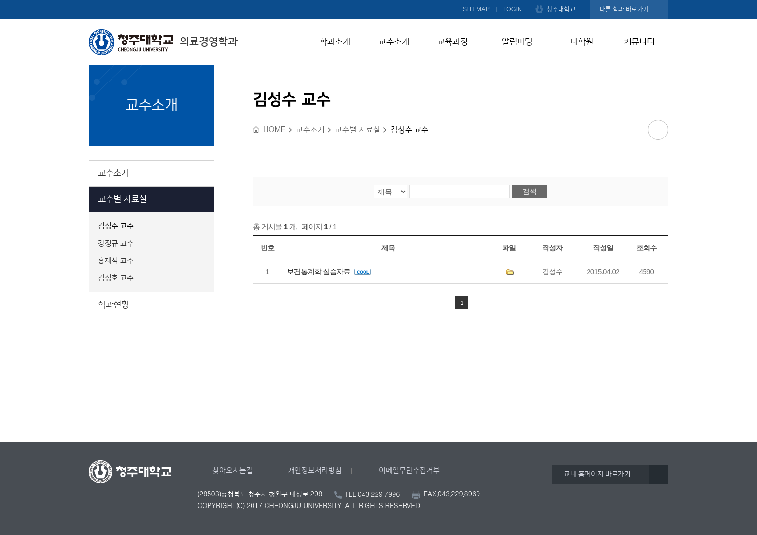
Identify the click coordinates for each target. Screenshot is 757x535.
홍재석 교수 (116, 261)
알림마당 (517, 42)
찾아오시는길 (232, 470)
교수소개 (393, 42)
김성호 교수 (116, 278)
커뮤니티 (639, 42)
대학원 (581, 42)
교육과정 (452, 42)
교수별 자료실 (122, 199)
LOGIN (512, 9)
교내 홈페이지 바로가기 (597, 474)
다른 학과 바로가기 (624, 9)
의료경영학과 (163, 42)
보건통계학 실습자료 (329, 271)
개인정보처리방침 (315, 470)
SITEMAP (476, 9)
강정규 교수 (116, 243)
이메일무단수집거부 (409, 470)
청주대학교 (561, 9)
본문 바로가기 (378, 0)
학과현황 (113, 305)
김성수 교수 (116, 226)
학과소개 (335, 42)
